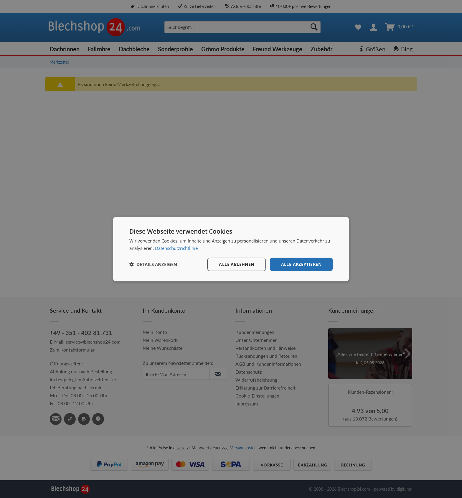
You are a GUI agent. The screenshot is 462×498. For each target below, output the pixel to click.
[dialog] (231, 249)
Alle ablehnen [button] (236, 264)
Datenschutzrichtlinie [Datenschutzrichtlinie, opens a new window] (176, 248)
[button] (153, 264)
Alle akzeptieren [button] (301, 264)
